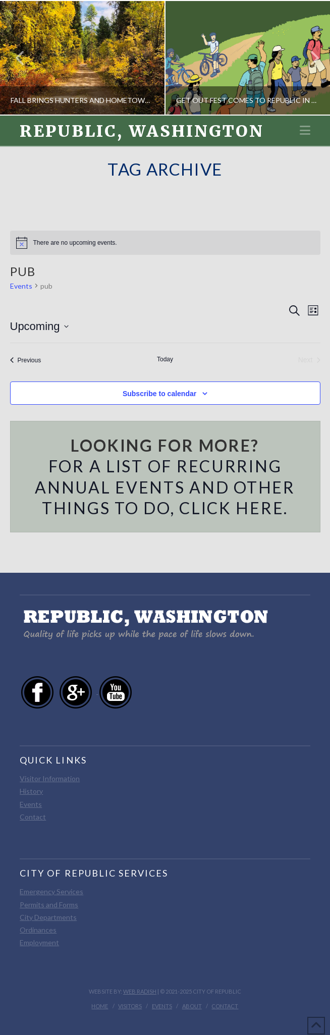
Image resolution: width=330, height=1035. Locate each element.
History (31, 791)
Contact (33, 816)
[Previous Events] (25, 360)
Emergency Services (51, 891)
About (192, 1006)
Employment (39, 942)
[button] (305, 130)
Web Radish (139, 991)
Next (309, 58)
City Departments (48, 917)
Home (99, 1006)
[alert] (165, 243)
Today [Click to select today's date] (165, 359)
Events (21, 286)
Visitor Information (50, 778)
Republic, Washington (142, 131)
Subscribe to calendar (159, 394)
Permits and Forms (49, 904)
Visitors (130, 1006)
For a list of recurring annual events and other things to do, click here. (165, 487)
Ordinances (38, 929)
